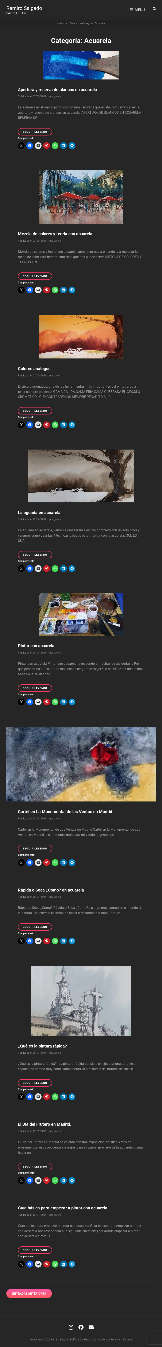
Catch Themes (124, 1337)
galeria (58, 94)
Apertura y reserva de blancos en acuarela (57, 87)
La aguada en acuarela (39, 510)
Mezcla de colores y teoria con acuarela (55, 231)
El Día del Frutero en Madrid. (44, 1122)
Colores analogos (34, 366)
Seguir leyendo (37, 130)
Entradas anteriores (29, 1291)
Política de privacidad (83, 1337)
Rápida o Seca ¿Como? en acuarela (51, 887)
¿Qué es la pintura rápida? (42, 1043)
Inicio (60, 21)
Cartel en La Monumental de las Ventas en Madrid (65, 809)
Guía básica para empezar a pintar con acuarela (62, 1205)
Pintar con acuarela (36, 643)
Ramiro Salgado (24, 7)
